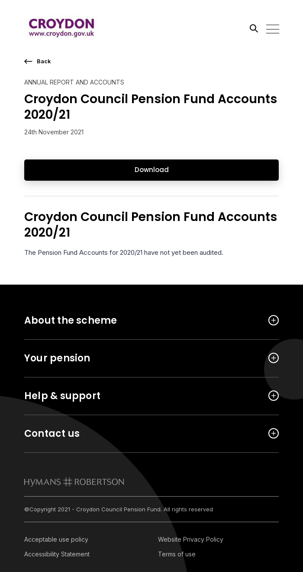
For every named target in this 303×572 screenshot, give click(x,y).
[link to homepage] (74, 482)
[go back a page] (151, 61)
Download (152, 169)
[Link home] (63, 28)
